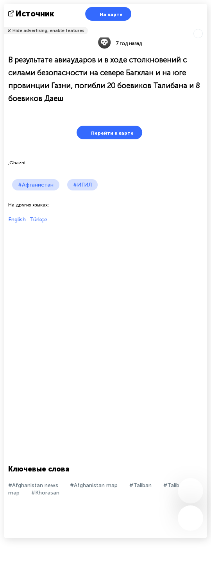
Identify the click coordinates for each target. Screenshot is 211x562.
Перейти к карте (107, 132)
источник (32, 13)
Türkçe (38, 219)
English (17, 219)
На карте (106, 14)
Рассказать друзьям (202, 25)
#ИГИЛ (82, 184)
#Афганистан (36, 184)
